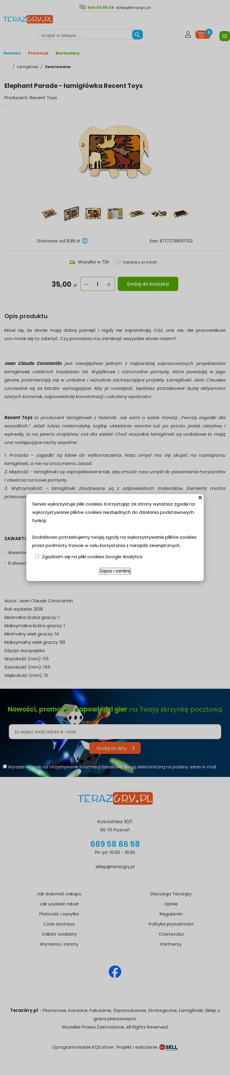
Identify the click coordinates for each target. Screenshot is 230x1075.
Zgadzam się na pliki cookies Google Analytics (92, 556)
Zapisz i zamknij (115, 571)
